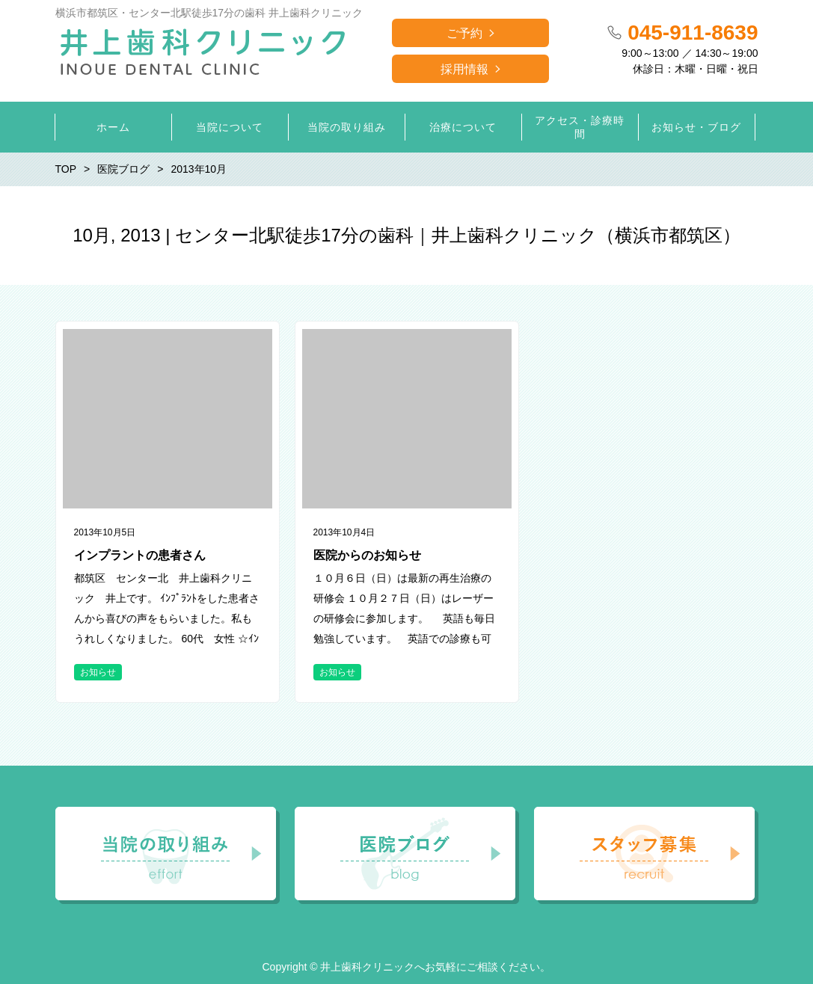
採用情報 (464, 69)
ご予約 (464, 33)
